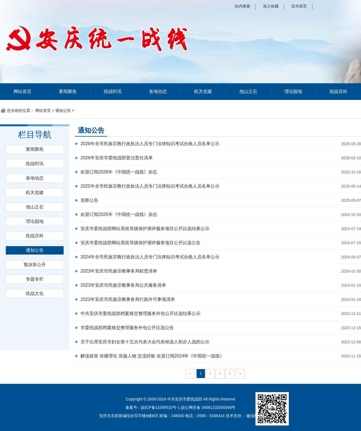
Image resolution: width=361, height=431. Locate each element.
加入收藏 (271, 6)
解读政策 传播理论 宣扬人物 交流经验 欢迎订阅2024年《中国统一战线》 (152, 356)
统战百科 (338, 91)
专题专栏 (35, 279)
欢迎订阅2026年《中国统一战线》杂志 (119, 172)
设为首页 (299, 6)
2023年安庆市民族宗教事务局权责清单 (119, 271)
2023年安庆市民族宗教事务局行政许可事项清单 (128, 299)
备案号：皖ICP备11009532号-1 (153, 407)
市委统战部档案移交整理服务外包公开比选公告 (127, 327)
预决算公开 (35, 264)
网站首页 (22, 91)
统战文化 (35, 293)
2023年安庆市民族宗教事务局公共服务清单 (123, 285)
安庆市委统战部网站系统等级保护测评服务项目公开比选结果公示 (145, 228)
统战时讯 (113, 91)
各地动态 (158, 91)
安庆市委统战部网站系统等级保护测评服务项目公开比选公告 (140, 242)
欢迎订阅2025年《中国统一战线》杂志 (119, 214)
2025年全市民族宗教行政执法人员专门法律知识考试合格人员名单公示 (150, 186)
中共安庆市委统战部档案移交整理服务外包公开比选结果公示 (140, 313)
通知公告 (63, 110)
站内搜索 (242, 6)
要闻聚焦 (68, 91)
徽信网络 (254, 416)
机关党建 (203, 91)
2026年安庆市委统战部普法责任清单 (117, 157)
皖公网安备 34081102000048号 (208, 407)
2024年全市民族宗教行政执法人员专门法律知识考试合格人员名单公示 (150, 256)
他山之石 (248, 91)
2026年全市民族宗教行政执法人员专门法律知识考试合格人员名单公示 (150, 143)
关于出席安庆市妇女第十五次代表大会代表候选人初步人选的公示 (145, 341)
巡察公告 (89, 200)
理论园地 (293, 91)
